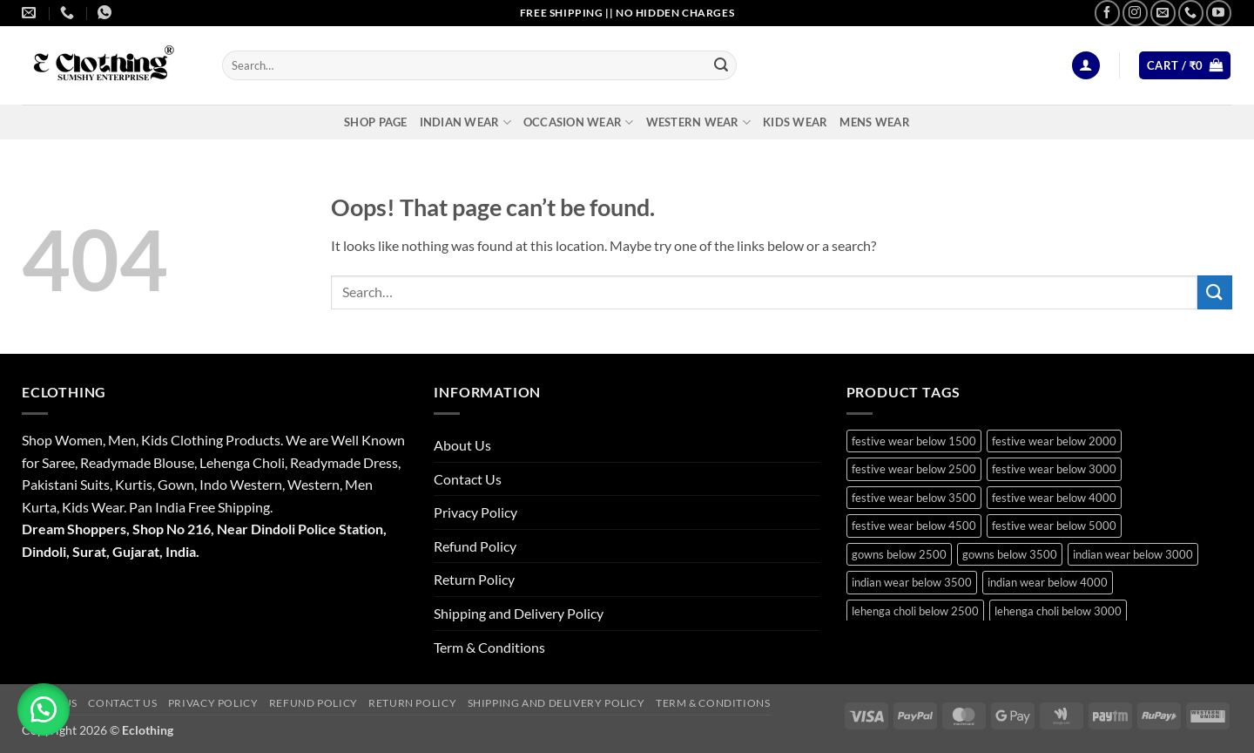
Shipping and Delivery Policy (518, 613)
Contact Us (468, 479)
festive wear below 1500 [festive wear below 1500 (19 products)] (914, 441)
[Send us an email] (1163, 12)
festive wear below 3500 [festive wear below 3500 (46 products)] (914, 498)
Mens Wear (874, 122)
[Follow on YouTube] (1218, 12)
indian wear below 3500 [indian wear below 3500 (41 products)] (912, 582)
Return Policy (474, 579)
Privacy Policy (475, 512)
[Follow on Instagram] (1135, 12)
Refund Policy (475, 546)
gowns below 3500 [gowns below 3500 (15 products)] (1009, 554)
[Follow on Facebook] (1107, 12)
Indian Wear (465, 122)
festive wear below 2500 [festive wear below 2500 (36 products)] (914, 469)
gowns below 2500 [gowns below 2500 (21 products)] (899, 554)
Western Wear (699, 122)
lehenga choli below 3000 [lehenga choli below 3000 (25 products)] (1058, 611)
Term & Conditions (489, 647)
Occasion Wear (578, 122)
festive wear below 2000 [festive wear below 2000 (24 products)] (1054, 441)
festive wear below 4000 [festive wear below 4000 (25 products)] (1054, 498)
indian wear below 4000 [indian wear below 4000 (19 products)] (1048, 582)
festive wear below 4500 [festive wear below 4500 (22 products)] (914, 526)
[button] (1086, 65)
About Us (462, 445)
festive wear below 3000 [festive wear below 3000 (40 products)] (1054, 469)
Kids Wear (795, 122)
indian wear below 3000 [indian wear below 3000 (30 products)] (1133, 554)
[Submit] (721, 65)
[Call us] (1190, 12)
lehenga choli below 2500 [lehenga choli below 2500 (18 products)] (915, 611)
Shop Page (375, 122)
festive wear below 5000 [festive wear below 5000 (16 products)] (1054, 526)
